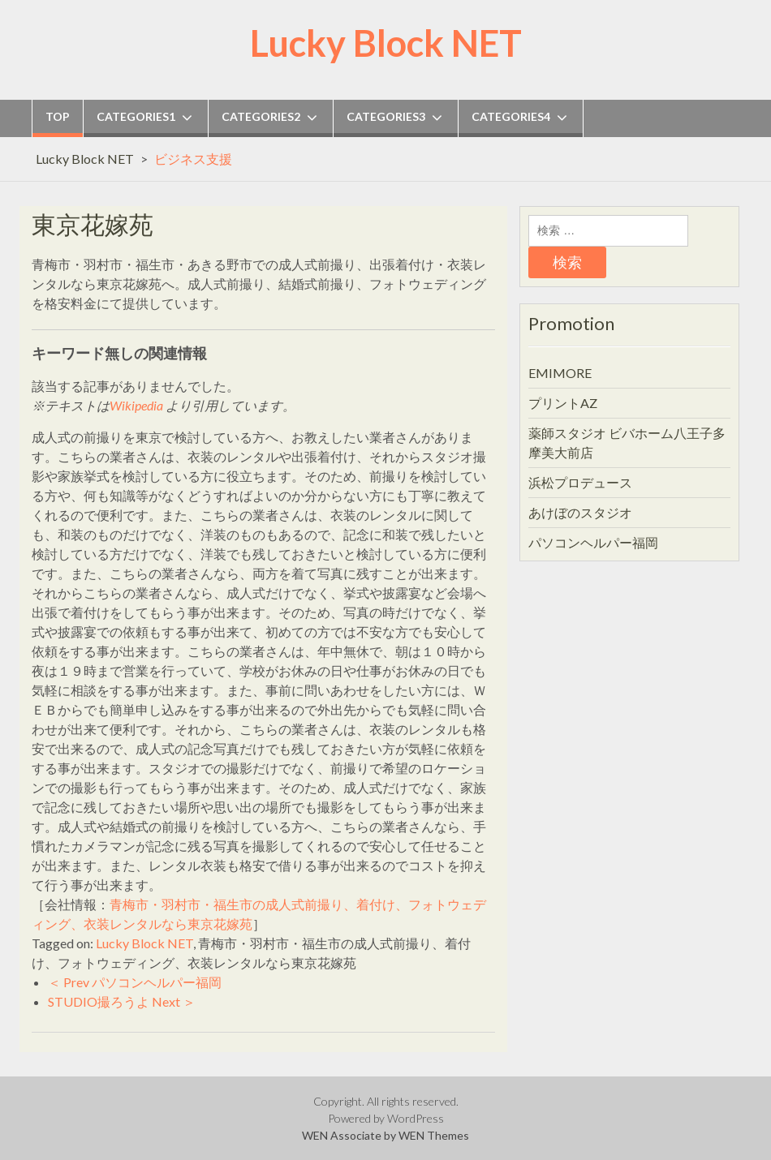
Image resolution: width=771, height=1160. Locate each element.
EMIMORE (560, 372)
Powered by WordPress (386, 1118)
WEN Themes (433, 1135)
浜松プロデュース (580, 482)
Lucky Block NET (386, 43)
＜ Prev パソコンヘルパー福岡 (135, 982)
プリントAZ (562, 402)
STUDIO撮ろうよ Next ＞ (122, 1001)
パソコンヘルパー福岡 (593, 542)
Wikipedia (136, 405)
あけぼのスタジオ (580, 512)
